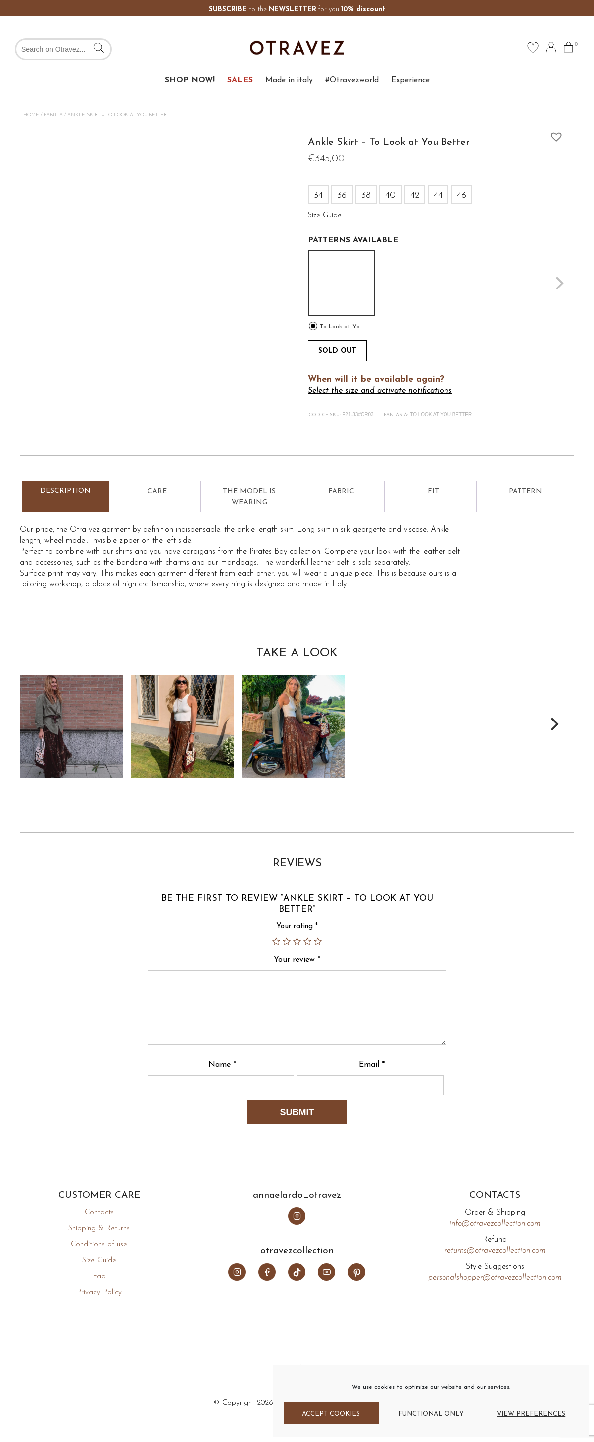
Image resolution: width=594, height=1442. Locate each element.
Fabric (341, 491)
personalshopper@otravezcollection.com (495, 1278)
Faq (99, 1276)
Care (157, 491)
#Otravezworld (352, 80)
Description (65, 491)
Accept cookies (331, 1414)
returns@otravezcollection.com (495, 1251)
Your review (297, 960)
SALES (240, 80)
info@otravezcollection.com (495, 1224)
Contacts (99, 1212)
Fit (433, 491)
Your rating (297, 926)
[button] (553, 134)
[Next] (553, 724)
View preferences (531, 1414)
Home (31, 115)
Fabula (53, 115)
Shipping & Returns (99, 1228)
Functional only (431, 1414)
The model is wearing (249, 497)
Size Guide (99, 1260)
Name (222, 1065)
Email (372, 1065)
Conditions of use (99, 1244)
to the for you (297, 9)
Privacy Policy (99, 1292)
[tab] (65, 496)
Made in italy (289, 80)
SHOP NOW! (190, 80)
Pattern (525, 491)
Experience (410, 80)
